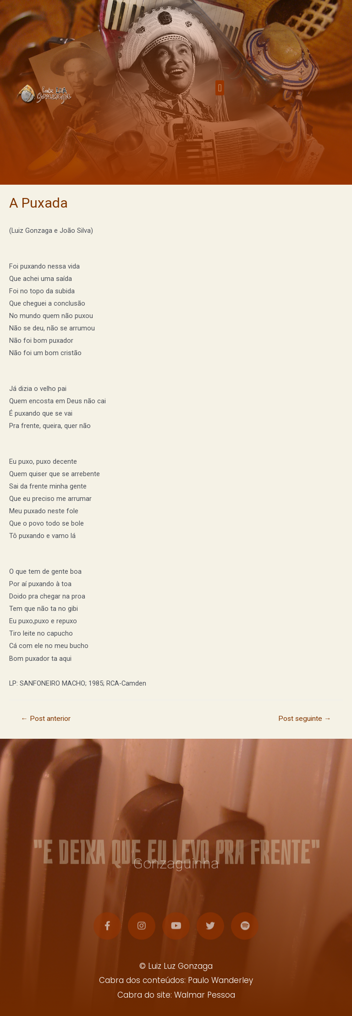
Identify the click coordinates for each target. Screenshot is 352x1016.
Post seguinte (304, 718)
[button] (219, 93)
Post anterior (46, 718)
